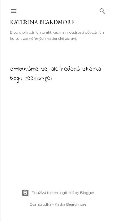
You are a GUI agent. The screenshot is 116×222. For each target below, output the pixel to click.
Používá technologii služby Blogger (58, 192)
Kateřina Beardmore (42, 22)
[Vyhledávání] (102, 10)
